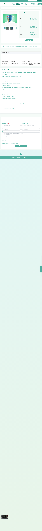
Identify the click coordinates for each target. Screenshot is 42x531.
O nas (29, 4)
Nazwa (3, 127)
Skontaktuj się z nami (33, 4)
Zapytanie (4, 131)
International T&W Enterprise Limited (20, 158)
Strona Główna (13, 4)
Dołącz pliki (4, 140)
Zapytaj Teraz (29, 40)
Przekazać (21, 145)
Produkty (18, 3)
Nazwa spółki (24, 127)
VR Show (26, 4)
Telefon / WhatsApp (25, 123)
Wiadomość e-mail (5, 123)
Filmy (22, 3)
